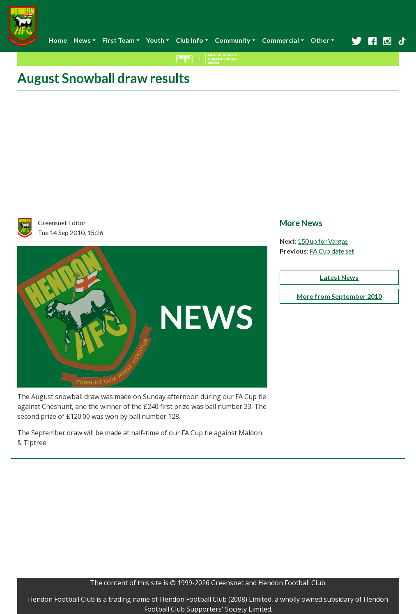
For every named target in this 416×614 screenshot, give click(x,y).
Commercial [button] (280, 40)
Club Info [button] (189, 40)
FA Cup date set (332, 251)
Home (57, 40)
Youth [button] (155, 40)
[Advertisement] (208, 156)
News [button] (82, 40)
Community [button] (233, 40)
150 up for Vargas (323, 241)
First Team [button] (118, 40)
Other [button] (319, 40)
